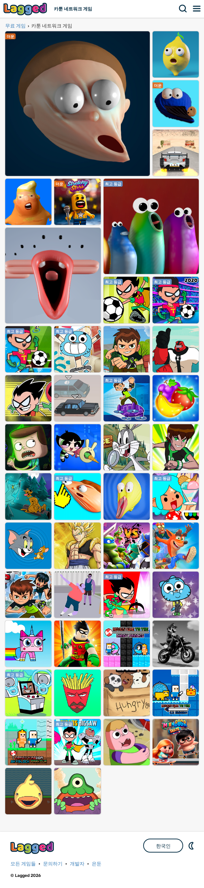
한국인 (163, 846)
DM (192, 846)
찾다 (183, 8)
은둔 (96, 864)
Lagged (26, 9)
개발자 (77, 864)
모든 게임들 (23, 864)
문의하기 (53, 864)
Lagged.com (33, 847)
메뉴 (197, 8)
